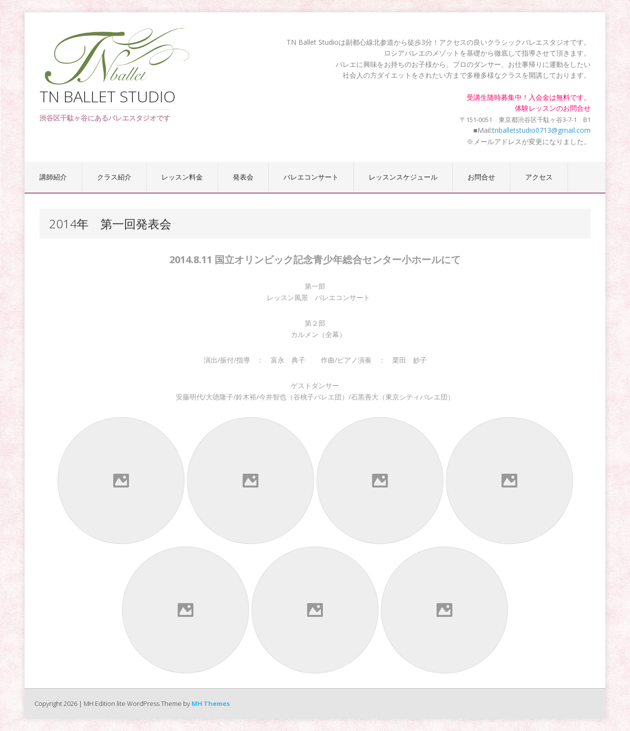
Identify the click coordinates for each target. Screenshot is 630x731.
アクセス (539, 177)
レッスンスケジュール (403, 177)
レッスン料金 (182, 177)
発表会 (243, 177)
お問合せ (481, 177)
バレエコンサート (311, 177)
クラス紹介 (114, 177)
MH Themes (210, 703)
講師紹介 (53, 177)
